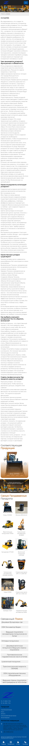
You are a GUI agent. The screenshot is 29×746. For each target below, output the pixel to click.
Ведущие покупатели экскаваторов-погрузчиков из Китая (14, 634)
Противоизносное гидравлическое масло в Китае (14, 656)
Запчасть (3, 713)
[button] (25, 464)
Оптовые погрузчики (10, 641)
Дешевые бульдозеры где (12, 622)
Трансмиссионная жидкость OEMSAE (14, 667)
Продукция (10, 743)
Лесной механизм (5, 717)
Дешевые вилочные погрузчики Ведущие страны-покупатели (14, 648)
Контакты (25, 743)
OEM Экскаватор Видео (11, 627)
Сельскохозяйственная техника (8, 715)
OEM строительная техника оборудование (14, 674)
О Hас (18, 743)
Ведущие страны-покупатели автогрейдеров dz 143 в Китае (14, 681)
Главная (3, 13)
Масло (2, 711)
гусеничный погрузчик (11, 662)
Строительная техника (6, 709)
